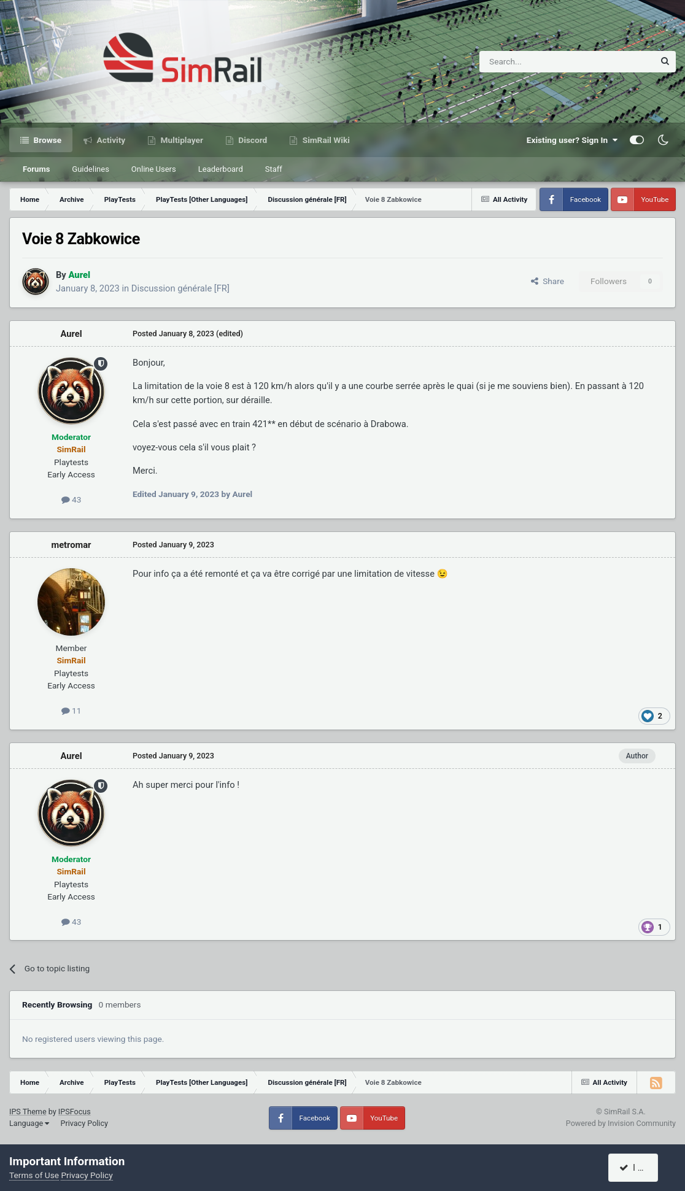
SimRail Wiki (325, 140)
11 (71, 710)
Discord (251, 140)
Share (547, 281)
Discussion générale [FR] (180, 288)
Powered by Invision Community (621, 1123)
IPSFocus (74, 1111)
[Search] (536, 61)
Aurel (71, 333)
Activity (110, 140)
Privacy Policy (84, 1123)
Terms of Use (34, 1175)
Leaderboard (220, 169)
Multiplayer (180, 140)
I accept (640, 1167)
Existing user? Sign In (572, 140)
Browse (46, 140)
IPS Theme (28, 1111)
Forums (36, 169)
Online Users (153, 169)
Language (29, 1123)
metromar (71, 544)
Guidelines (90, 169)
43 (71, 499)
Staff (273, 169)
